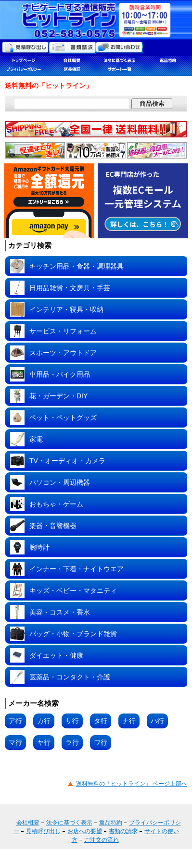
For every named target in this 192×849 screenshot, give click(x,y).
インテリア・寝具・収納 (66, 309)
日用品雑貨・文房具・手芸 (69, 288)
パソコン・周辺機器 (59, 482)
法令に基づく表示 (69, 822)
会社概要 (27, 822)
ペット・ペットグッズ (63, 417)
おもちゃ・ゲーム (56, 504)
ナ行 (129, 721)
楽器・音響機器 (53, 525)
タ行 (100, 721)
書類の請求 (123, 831)
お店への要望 (84, 831)
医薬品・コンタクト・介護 (69, 677)
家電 (36, 439)
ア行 (15, 721)
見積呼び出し (43, 831)
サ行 (72, 721)
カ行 (44, 721)
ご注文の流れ (101, 840)
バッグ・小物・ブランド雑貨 (73, 634)
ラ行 (72, 742)
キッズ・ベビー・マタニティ (73, 590)
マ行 (15, 742)
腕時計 (39, 547)
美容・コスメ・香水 (59, 612)
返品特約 (110, 822)
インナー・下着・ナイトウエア (76, 569)
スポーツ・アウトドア (63, 353)
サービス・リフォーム (63, 331)
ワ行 (100, 742)
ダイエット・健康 (56, 655)
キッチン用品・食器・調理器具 (76, 266)
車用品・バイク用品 (59, 374)
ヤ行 (44, 742)
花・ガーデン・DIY (58, 396)
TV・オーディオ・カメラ (67, 461)
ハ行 (157, 721)
